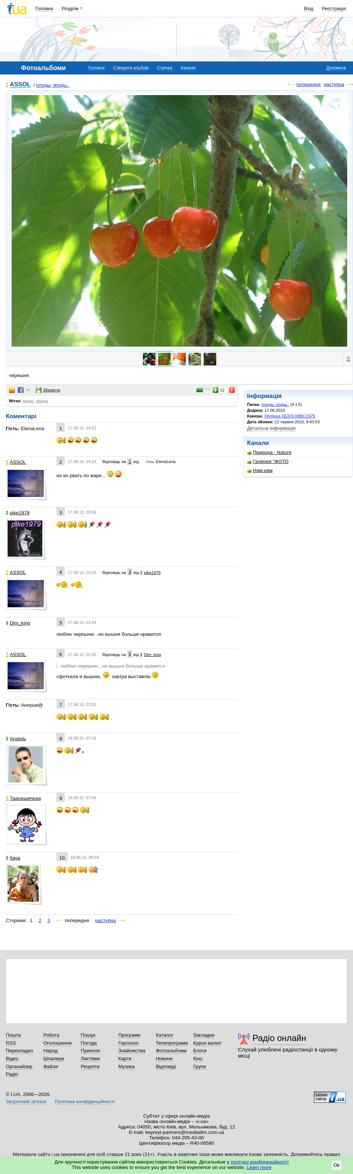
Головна (44, 8)
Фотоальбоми (171, 1050)
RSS (11, 1043)
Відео (12, 1058)
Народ (50, 1050)
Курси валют (207, 1043)
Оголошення (57, 1043)
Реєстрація (334, 8)
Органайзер (19, 1066)
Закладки (203, 1035)
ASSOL (20, 85)
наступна (334, 84)
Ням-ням (260, 470)
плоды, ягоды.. (52, 85)
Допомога (336, 67)
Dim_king (18, 623)
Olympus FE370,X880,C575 (289, 416)
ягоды (28, 401)
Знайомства (131, 1050)
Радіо (12, 1074)
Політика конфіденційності (85, 1101)
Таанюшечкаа (23, 798)
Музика (126, 1066)
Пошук (88, 1035)
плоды (42, 401)
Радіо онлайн (279, 1038)
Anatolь (16, 738)
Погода (89, 1043)
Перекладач (19, 1050)
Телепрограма (172, 1043)
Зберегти (48, 390)
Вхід (309, 8)
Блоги (200, 1050)
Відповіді (166, 1066)
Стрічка (164, 67)
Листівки (90, 1058)
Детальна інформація (271, 428)
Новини (164, 1058)
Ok (336, 1165)
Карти (124, 1058)
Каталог (165, 1035)
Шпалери (53, 1058)
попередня (308, 84)
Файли (50, 1066)
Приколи (90, 1050)
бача (13, 858)
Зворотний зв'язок (26, 1101)
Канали (188, 67)
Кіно (198, 1058)
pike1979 (18, 512)
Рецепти (90, 1066)
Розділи (70, 8)
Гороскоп (128, 1043)
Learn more (259, 1167)
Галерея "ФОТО (268, 461)
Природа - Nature (269, 452)
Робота (51, 1035)
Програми (129, 1035)
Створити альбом (131, 67)
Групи (199, 1066)
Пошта (13, 1035)
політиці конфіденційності (260, 1162)
